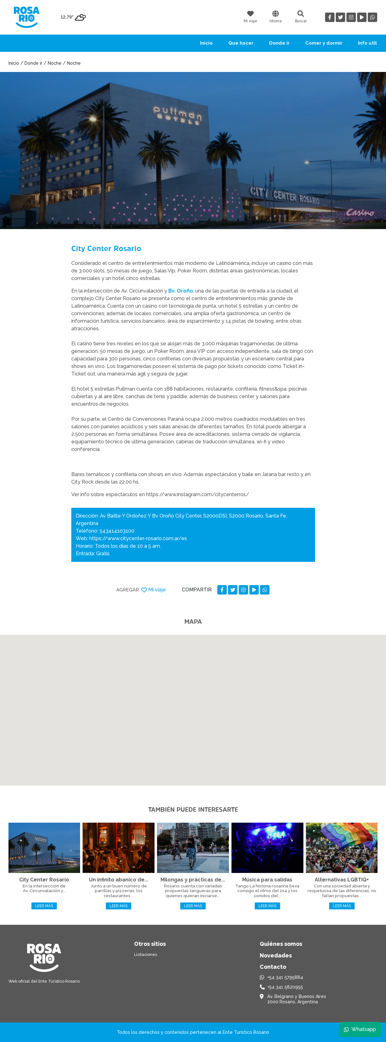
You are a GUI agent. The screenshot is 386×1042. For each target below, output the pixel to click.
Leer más (44, 906)
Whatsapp (360, 1029)
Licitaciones (145, 954)
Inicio (206, 43)
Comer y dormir (323, 43)
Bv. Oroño (180, 291)
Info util (367, 43)
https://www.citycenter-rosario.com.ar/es (138, 538)
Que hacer (240, 43)
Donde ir (279, 43)
